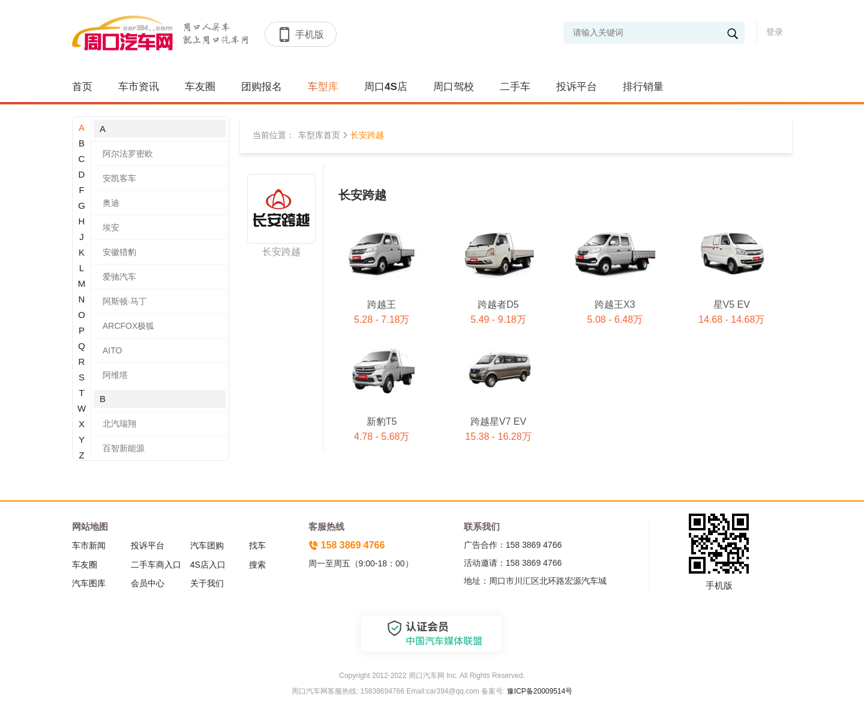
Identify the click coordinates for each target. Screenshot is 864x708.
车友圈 (200, 86)
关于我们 (207, 583)
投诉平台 (576, 86)
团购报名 (261, 86)
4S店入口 (208, 564)
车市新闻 (89, 545)
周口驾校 (453, 86)
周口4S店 (385, 86)
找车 (257, 545)
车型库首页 (319, 135)
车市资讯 (138, 86)
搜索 (257, 564)
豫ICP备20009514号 (538, 691)
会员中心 (147, 583)
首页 (82, 86)
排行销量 (643, 86)
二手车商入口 (156, 564)
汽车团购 (207, 545)
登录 (774, 32)
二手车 (515, 86)
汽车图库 (89, 583)
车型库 (323, 86)
